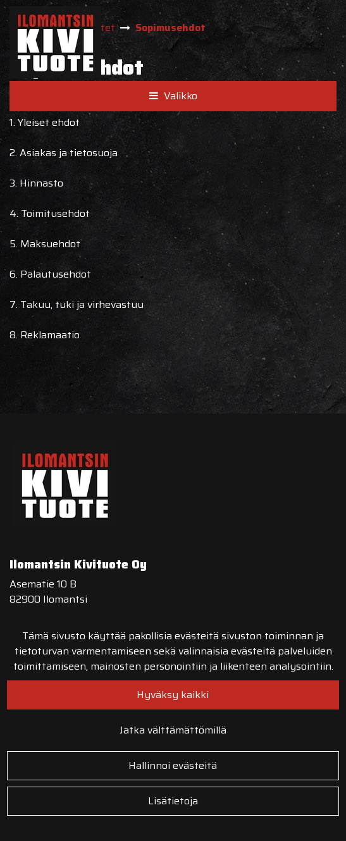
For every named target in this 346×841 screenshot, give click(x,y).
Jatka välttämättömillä (173, 730)
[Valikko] (173, 96)
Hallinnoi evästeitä (172, 765)
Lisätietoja (173, 801)
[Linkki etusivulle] (55, 42)
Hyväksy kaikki (173, 695)
